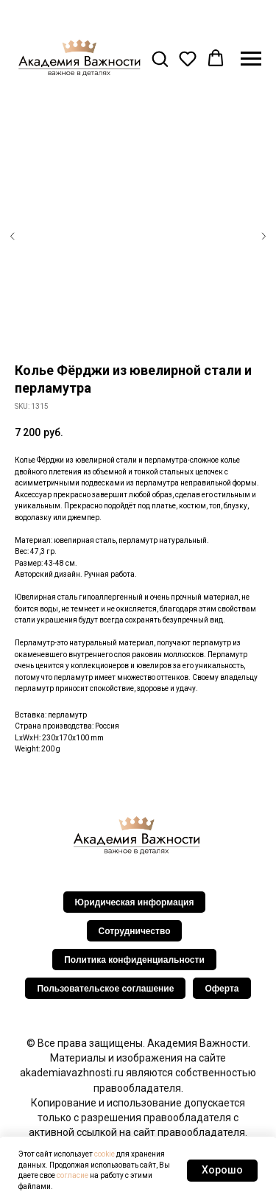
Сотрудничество (135, 931)
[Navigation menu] (251, 59)
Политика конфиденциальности (134, 960)
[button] (160, 58)
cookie (104, 1154)
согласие (72, 1175)
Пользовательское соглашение (105, 988)
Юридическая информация (134, 902)
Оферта (221, 988)
